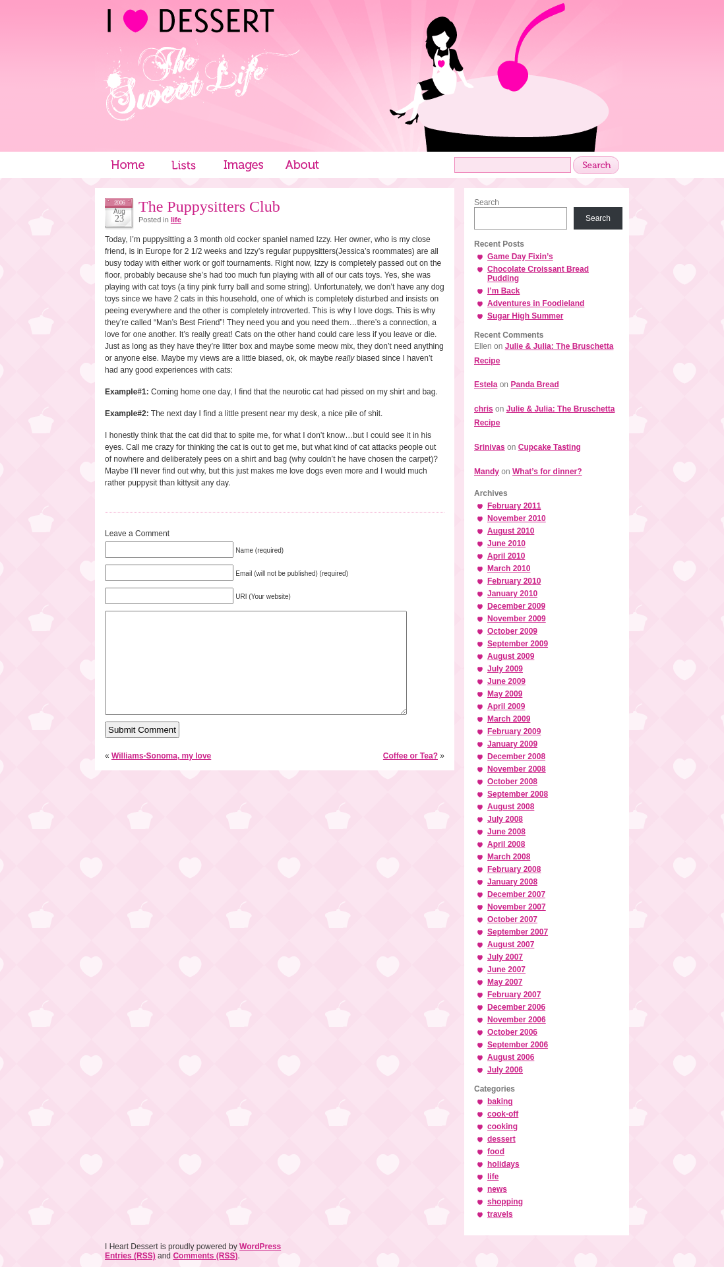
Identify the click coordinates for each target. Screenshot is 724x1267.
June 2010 (506, 543)
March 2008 (508, 856)
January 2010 (512, 593)
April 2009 (506, 706)
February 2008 (514, 869)
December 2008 (516, 756)
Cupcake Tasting (549, 447)
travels (500, 1214)
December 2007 (516, 894)
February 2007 (514, 994)
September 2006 (517, 1044)
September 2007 (517, 932)
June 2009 (506, 681)
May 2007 (504, 982)
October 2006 (512, 1032)
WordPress (260, 1246)
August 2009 (510, 656)
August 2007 (510, 944)
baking (500, 1101)
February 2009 (514, 731)
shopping (505, 1201)
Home (128, 165)
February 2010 (514, 581)
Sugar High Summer (525, 316)
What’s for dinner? (547, 471)
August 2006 (510, 1057)
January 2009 (512, 744)
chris (483, 409)
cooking (502, 1126)
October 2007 (512, 919)
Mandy (486, 471)
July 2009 (505, 668)
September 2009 (517, 643)
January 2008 (512, 881)
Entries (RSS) (130, 1255)
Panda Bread (534, 384)
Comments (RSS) (205, 1255)
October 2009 (512, 631)
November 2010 (516, 518)
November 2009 (516, 618)
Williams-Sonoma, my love (161, 775)
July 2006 (505, 1069)
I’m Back (503, 290)
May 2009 (504, 693)
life (176, 220)
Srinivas (489, 447)
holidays (503, 1164)
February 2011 (514, 505)
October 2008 (512, 781)
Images (243, 165)
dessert (501, 1139)
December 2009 (516, 606)
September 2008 (517, 794)
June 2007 (506, 969)
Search (486, 202)
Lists (184, 165)
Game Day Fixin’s (520, 256)
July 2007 (505, 957)
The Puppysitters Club (209, 206)
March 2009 (508, 719)
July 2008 (505, 819)
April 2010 (506, 556)
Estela (485, 384)
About (303, 165)
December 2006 (516, 1007)
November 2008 (516, 769)
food (495, 1151)
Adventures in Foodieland (535, 303)
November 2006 (516, 1019)
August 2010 (510, 531)
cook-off (502, 1114)
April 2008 (506, 844)
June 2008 (506, 831)
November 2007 (516, 907)
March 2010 (508, 568)
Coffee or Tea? (410, 775)
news (497, 1189)
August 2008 (510, 806)
